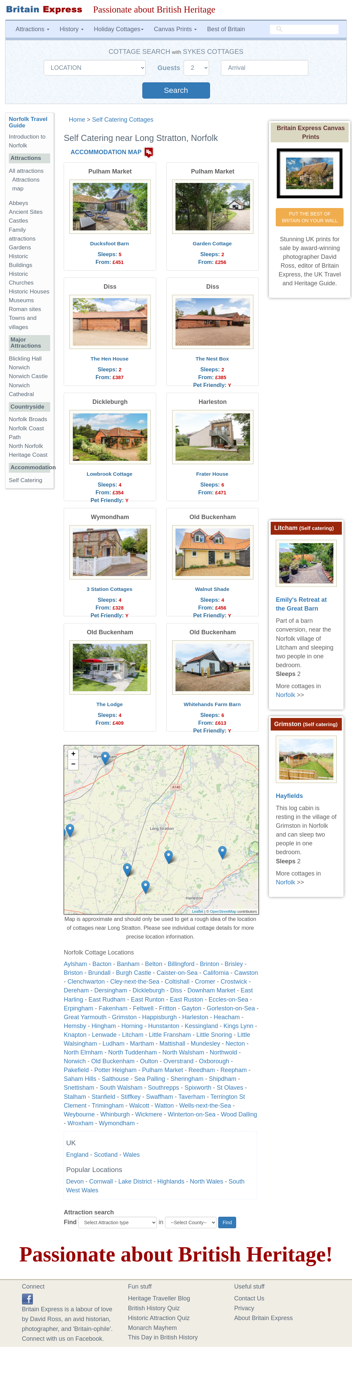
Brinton (209, 964)
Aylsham (75, 964)
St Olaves (230, 1087)
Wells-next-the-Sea (205, 1105)
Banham (128, 964)
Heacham (227, 1017)
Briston (73, 972)
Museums (21, 300)
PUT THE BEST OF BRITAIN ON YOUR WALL (310, 217)
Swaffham (159, 1096)
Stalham (75, 1096)
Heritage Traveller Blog (159, 1298)
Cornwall (101, 1181)
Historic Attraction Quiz (159, 1318)
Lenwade (104, 1034)
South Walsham (121, 1087)
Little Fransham (170, 1034)
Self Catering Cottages (122, 119)
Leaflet (197, 911)
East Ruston (186, 999)
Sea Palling (149, 1078)
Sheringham (186, 1078)
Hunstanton (163, 1026)
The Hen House (109, 359)
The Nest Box (212, 359)
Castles (18, 221)
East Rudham (106, 999)
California (216, 972)
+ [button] (73, 754)
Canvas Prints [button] (175, 29)
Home (77, 119)
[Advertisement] (32, 598)
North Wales (206, 1181)
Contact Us (249, 1298)
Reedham (201, 1070)
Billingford (181, 964)
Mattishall (172, 1043)
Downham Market (211, 990)
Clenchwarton (86, 981)
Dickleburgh (148, 990)
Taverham (191, 1096)
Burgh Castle (133, 972)
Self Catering (25, 480)
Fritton (167, 1008)
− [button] (73, 765)
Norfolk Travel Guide (28, 122)
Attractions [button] (32, 29)
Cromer (205, 981)
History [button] (72, 29)
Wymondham (117, 1123)
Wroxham (80, 1123)
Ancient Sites (26, 212)
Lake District (135, 1181)
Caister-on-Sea (177, 972)
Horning (132, 1026)
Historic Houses (29, 291)
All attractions (26, 171)
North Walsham (183, 1052)
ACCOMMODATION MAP (106, 152)
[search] (304, 29)
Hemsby (75, 1026)
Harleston (195, 1017)
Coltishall (177, 981)
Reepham (233, 1070)
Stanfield (103, 1096)
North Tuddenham (132, 1052)
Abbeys (18, 203)
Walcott (139, 1105)
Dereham (76, 990)
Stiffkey (131, 1096)
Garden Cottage (212, 243)
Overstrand (178, 1061)
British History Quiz (154, 1308)
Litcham (132, 1034)
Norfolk (285, 695)
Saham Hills (80, 1078)
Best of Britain (226, 29)
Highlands (170, 1181)
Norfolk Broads (28, 419)
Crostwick (234, 981)
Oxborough (214, 1061)
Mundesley (205, 1043)
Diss (176, 990)
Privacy (244, 1308)
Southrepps (163, 1087)
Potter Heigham (115, 1070)
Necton (235, 1043)
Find (70, 1222)
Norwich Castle (28, 376)
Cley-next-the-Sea (134, 981)
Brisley (234, 964)
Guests (170, 67)
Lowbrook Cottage (109, 474)
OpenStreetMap (223, 911)
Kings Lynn (238, 1026)
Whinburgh (115, 1114)
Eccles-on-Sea (228, 999)
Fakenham (113, 1008)
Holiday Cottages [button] (119, 29)
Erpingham (78, 1008)
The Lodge (109, 704)
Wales (131, 1154)
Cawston (246, 972)
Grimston (124, 1017)
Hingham (103, 1026)
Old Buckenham (112, 1061)
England (77, 1154)
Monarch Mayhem (152, 1327)
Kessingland (201, 1026)
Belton (153, 964)
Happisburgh (159, 1017)
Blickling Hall (25, 358)
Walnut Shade (212, 589)
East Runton (147, 999)
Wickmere (148, 1114)
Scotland (106, 1154)
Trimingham (108, 1105)
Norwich (75, 1061)
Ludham (114, 1043)
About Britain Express (263, 1318)
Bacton (101, 964)
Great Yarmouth (85, 1017)
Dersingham (110, 990)
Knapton (75, 1034)
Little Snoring (214, 1034)
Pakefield (76, 1070)
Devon (75, 1181)
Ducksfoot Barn (109, 243)
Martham (142, 1043)
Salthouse (115, 1078)
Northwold (223, 1052)
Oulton (149, 1061)
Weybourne (79, 1114)
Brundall (99, 972)
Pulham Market (162, 1070)
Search (176, 90)
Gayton (191, 1008)
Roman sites (25, 309)
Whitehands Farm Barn (212, 704)
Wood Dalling (239, 1114)
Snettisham (79, 1087)
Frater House (212, 474)
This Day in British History (163, 1337)
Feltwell (143, 1008)
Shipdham (222, 1078)
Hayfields (289, 796)
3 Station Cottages (109, 589)
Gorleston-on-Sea (231, 1008)
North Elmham (83, 1052)
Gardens (20, 247)
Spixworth (198, 1087)
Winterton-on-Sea (191, 1114)
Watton (164, 1105)
